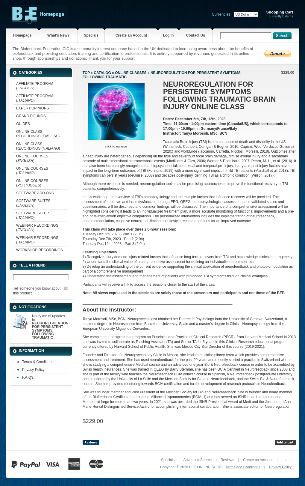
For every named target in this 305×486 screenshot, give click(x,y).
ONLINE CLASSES (130, 73)
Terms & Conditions (37, 362)
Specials (91, 35)
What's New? (58, 35)
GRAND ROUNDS (31, 116)
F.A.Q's (28, 377)
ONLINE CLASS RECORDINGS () (38, 134)
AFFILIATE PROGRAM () (34, 86)
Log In (168, 35)
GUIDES (23, 124)
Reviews (227, 460)
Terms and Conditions (242, 467)
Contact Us (195, 35)
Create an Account (131, 35)
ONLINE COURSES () (32, 158)
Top (86, 73)
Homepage (22, 35)
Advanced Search (197, 460)
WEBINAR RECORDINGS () (37, 227)
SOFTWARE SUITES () (33, 203)
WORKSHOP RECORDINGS (39, 250)
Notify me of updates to (50, 327)
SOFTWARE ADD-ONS (35, 193)
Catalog (102, 73)
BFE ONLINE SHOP (205, 467)
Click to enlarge (116, 146)
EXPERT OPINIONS (32, 108)
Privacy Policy (33, 370)
